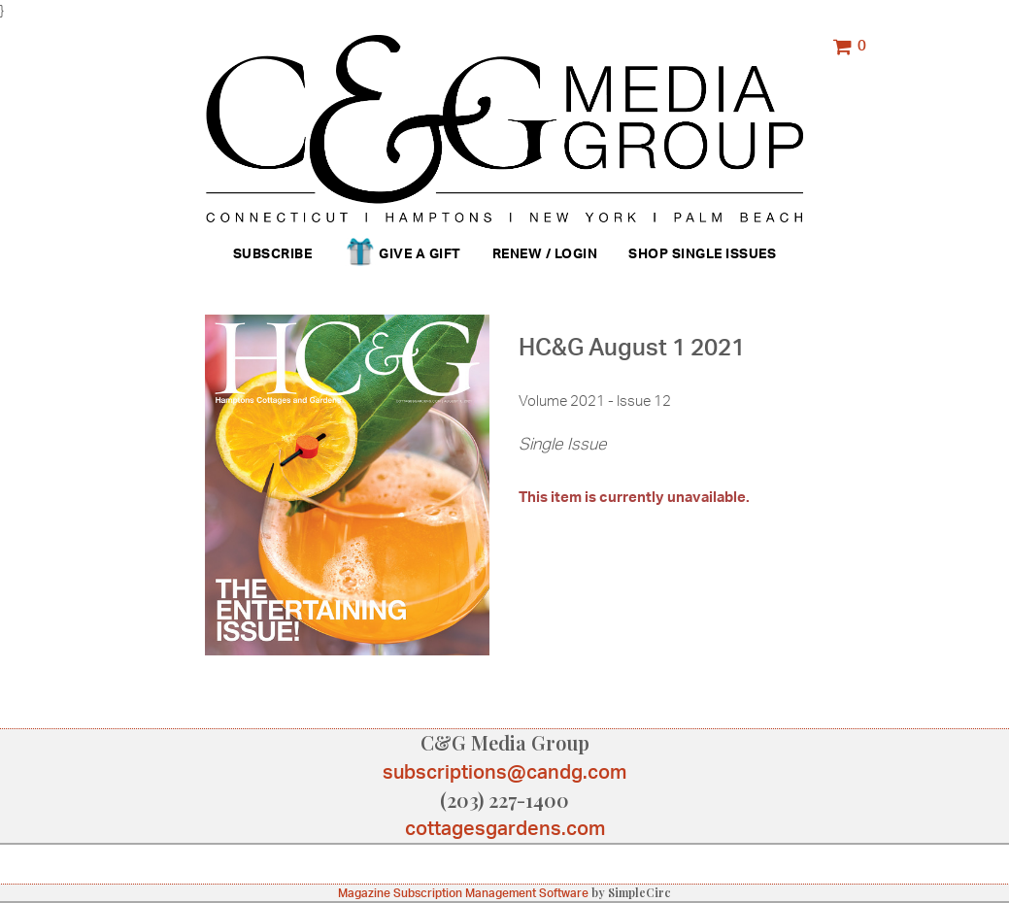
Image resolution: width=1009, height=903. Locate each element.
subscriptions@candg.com (504, 771)
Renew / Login (545, 253)
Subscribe (273, 253)
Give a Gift (401, 254)
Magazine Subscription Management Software (463, 893)
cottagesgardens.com (505, 828)
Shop (648, 253)
